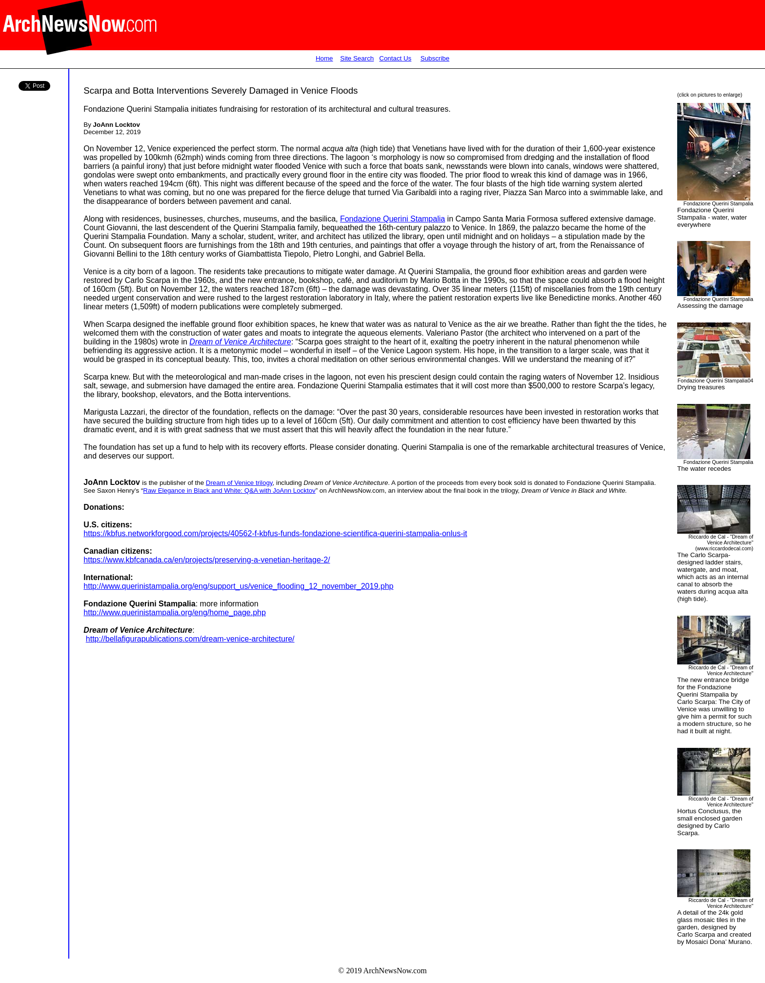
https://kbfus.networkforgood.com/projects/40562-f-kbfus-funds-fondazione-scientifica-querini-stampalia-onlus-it (275, 533)
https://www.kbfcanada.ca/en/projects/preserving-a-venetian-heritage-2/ (206, 560)
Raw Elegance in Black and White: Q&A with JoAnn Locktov (229, 490)
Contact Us (395, 58)
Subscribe (435, 58)
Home (324, 58)
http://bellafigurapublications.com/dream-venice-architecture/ (190, 639)
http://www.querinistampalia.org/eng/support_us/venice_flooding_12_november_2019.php (238, 586)
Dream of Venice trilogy (239, 482)
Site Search (357, 58)
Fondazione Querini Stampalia (392, 219)
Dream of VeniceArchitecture (240, 342)
